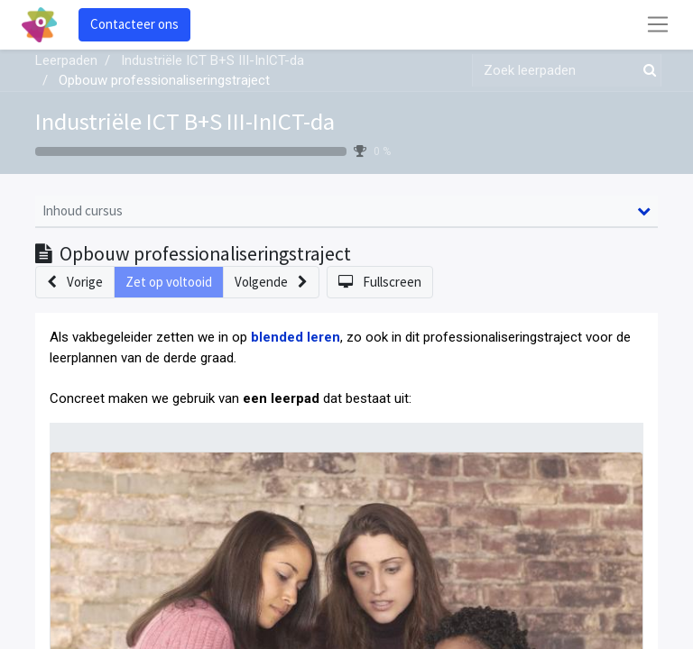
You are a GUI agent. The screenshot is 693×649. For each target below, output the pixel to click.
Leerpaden (66, 60)
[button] (75, 282)
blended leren (295, 337)
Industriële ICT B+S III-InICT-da (185, 121)
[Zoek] (646, 70)
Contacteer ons (134, 23)
